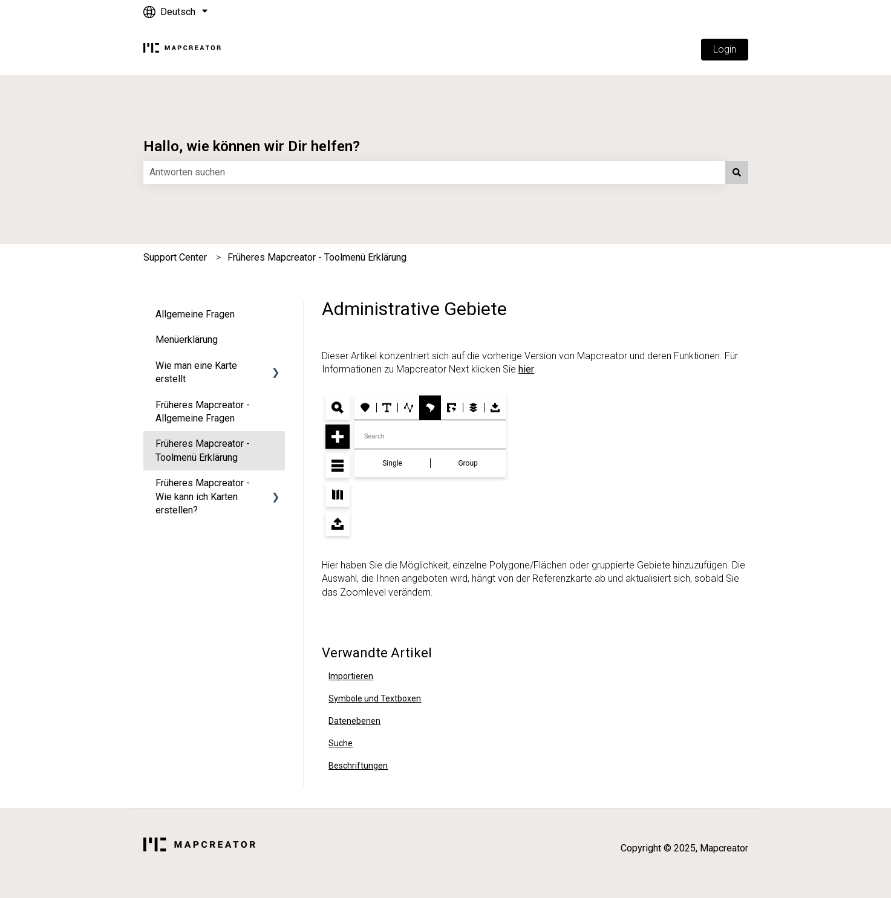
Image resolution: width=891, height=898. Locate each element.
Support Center (175, 257)
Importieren (350, 676)
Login (724, 49)
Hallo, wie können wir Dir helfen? (251, 146)
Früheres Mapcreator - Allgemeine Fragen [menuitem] (202, 411)
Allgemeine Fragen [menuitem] (195, 314)
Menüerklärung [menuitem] (186, 339)
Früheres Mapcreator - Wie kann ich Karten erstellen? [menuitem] (202, 496)
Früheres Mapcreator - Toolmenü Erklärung (316, 257)
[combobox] (434, 172)
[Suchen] (736, 172)
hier (526, 369)
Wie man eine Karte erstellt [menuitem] (196, 372)
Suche (340, 743)
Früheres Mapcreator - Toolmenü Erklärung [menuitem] (202, 450)
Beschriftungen (358, 765)
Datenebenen (354, 721)
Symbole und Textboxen (374, 698)
